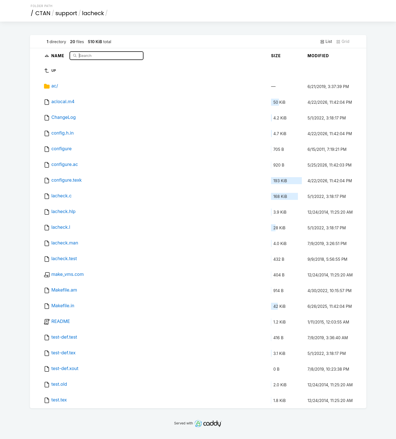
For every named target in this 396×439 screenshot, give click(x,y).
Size (276, 55)
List (326, 41)
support (66, 13)
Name (58, 55)
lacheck (93, 13)
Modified (318, 55)
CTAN (42, 13)
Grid (342, 41)
